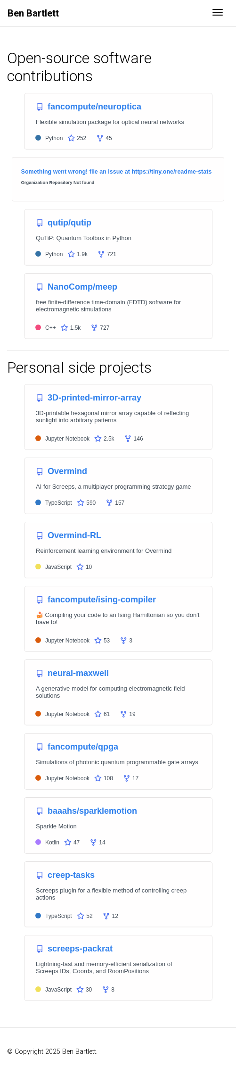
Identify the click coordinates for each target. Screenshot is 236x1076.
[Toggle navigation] (217, 13)
